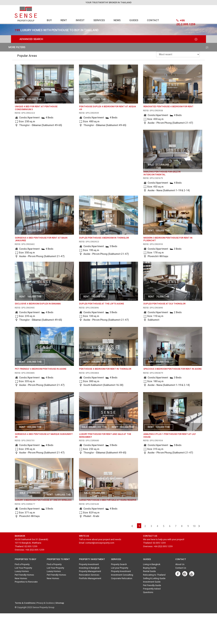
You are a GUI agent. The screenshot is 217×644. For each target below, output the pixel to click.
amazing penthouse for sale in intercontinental (162, 173)
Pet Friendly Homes (24, 574)
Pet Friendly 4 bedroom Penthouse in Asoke (40, 368)
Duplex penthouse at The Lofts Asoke (101, 303)
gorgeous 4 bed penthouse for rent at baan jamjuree (41, 239)
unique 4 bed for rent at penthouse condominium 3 (36, 108)
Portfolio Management (90, 578)
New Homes (21, 578)
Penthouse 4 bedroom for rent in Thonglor (105, 368)
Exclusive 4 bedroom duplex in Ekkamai (38, 303)
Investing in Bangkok (89, 567)
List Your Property (23, 567)
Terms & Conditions (25, 602)
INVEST (80, 20)
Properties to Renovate (26, 581)
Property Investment (89, 564)
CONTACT (153, 20)
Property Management (90, 571)
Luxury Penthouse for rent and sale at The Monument (105, 435)
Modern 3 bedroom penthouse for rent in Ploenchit (167, 239)
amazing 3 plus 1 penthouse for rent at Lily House (169, 435)
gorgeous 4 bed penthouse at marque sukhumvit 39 (44, 435)
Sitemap (59, 602)
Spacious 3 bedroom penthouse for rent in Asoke (172, 368)
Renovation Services (89, 574)
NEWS (117, 20)
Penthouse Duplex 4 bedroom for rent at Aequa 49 (107, 108)
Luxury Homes (22, 571)
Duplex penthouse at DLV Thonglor (164, 303)
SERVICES (99, 20)
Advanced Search (108, 39)
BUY (49, 20)
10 (194, 526)
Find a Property (22, 564)
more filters (108, 47)
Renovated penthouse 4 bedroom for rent (168, 106)
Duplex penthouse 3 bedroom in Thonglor (104, 237)
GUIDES (133, 20)
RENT (64, 20)
